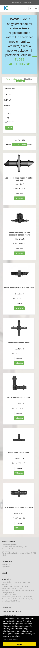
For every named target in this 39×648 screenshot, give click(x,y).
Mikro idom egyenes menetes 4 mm (19, 288)
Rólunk (4, 555)
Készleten (9, 122)
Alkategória (21, 81)
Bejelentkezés (16, 2)
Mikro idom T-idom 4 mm (18, 453)
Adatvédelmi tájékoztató (9, 545)
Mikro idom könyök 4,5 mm (18, 398)
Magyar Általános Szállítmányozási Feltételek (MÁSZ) (19, 553)
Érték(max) (7, 100)
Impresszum (6, 551)
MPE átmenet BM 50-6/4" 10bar (12, 588)
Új (7, 118)
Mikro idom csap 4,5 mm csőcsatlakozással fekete (19, 234)
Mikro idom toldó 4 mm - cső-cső (19, 507)
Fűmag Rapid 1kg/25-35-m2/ (11, 601)
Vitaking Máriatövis (8, 593)
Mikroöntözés (17, 79)
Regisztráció (27, 2)
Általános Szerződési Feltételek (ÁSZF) (14, 547)
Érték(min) (7, 94)
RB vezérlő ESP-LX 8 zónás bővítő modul (15, 586)
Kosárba (19, 198)
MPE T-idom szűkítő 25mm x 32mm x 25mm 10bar (18, 590)
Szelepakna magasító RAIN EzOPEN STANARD (17, 597)
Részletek (19, 194)
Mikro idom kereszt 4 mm (19, 343)
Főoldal (8, 79)
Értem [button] (19, 644)
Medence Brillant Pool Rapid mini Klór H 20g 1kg (17, 599)
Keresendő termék (9, 88)
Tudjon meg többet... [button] (11, 639)
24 (18, 144)
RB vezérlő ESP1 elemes (9, 595)
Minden (24, 144)
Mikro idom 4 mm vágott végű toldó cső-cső (19, 179)
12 (14, 144)
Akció (8, 113)
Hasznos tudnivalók (8, 549)
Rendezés (7, 106)
